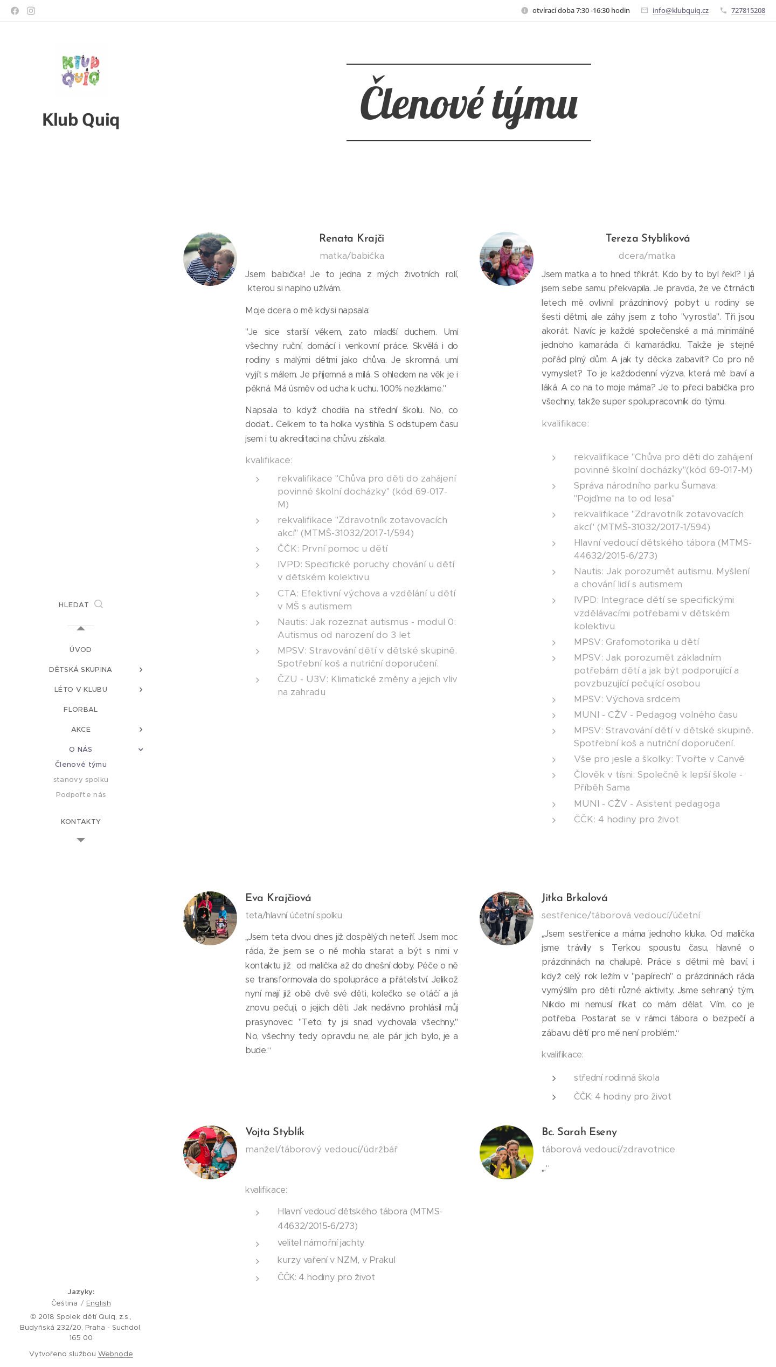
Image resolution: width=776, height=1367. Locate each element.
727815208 (748, 10)
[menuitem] (80, 649)
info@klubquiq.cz (681, 10)
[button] (80, 605)
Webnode (115, 1353)
